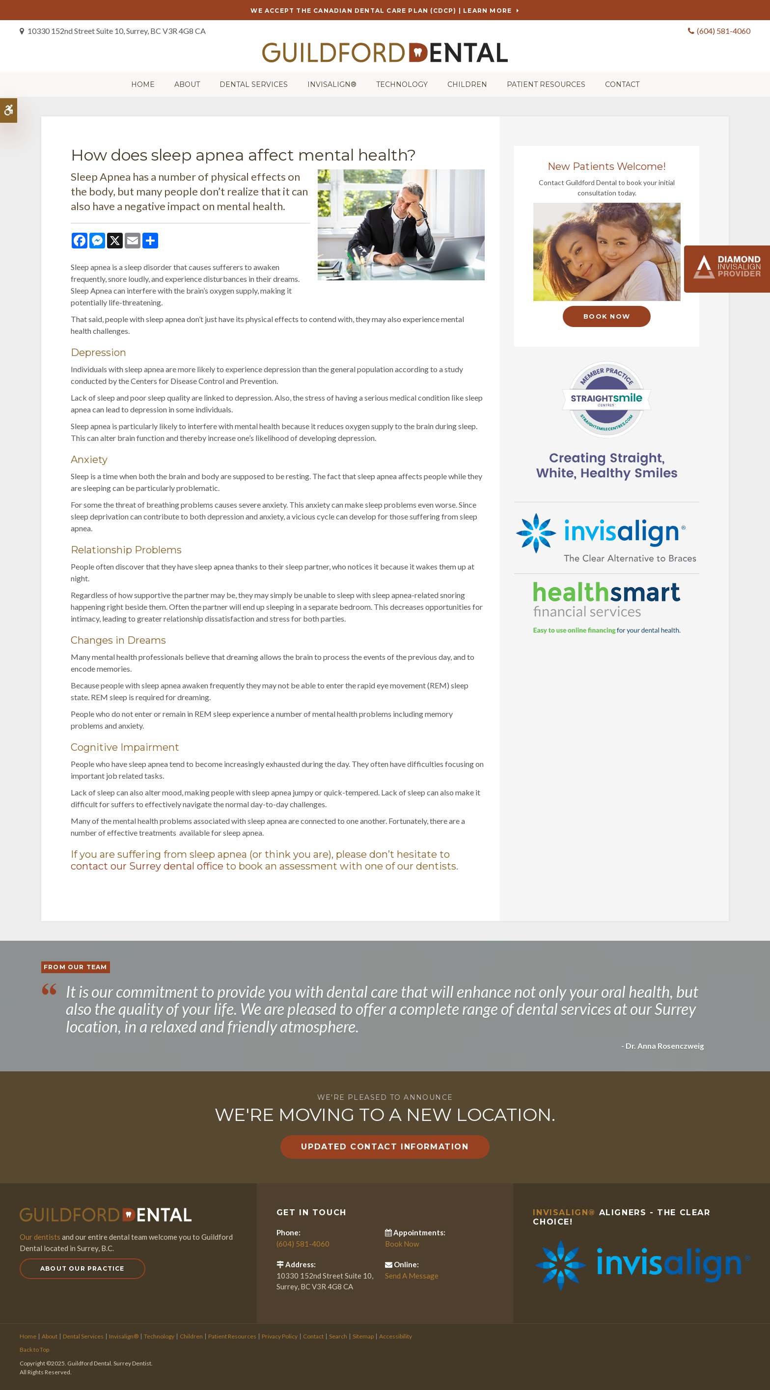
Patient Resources (546, 83)
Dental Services (254, 83)
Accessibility (395, 1334)
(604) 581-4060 (723, 30)
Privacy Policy (280, 1334)
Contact (622, 83)
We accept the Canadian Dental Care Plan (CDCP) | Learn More (381, 10)
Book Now (606, 315)
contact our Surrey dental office (147, 865)
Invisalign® (332, 83)
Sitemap (363, 1334)
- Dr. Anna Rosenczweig (662, 1044)
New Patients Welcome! (607, 165)
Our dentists (40, 1235)
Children (467, 83)
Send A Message (412, 1274)
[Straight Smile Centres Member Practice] (606, 418)
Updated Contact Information (384, 1145)
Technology (402, 83)
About (187, 83)
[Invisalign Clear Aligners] (606, 535)
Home (143, 83)
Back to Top (34, 1348)
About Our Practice (82, 1267)
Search (338, 1334)
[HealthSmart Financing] (606, 607)
